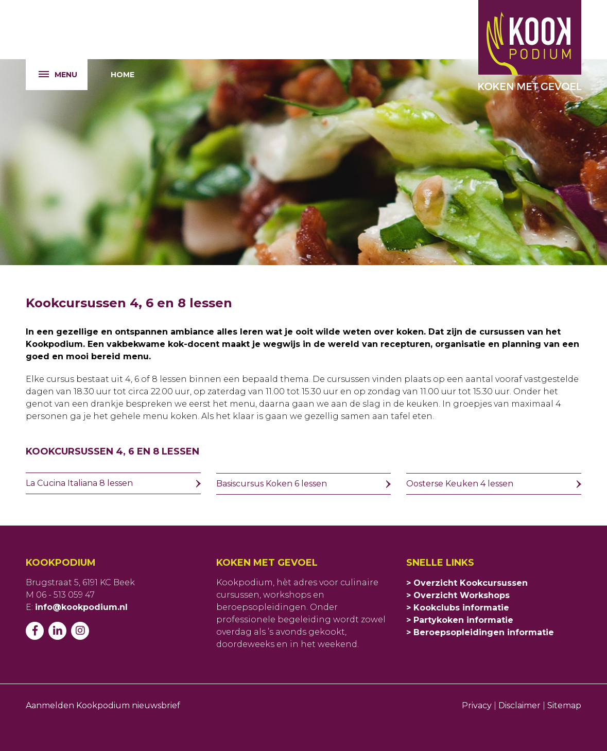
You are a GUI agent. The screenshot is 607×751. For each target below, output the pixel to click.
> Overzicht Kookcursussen (467, 583)
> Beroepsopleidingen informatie (480, 632)
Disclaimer (519, 705)
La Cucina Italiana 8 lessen (79, 483)
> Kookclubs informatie (457, 608)
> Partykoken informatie (459, 620)
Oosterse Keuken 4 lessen (459, 483)
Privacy (478, 705)
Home (122, 74)
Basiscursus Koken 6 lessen (271, 483)
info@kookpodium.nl (81, 607)
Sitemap (564, 705)
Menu (51, 75)
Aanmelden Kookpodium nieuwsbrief (103, 705)
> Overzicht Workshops (458, 595)
